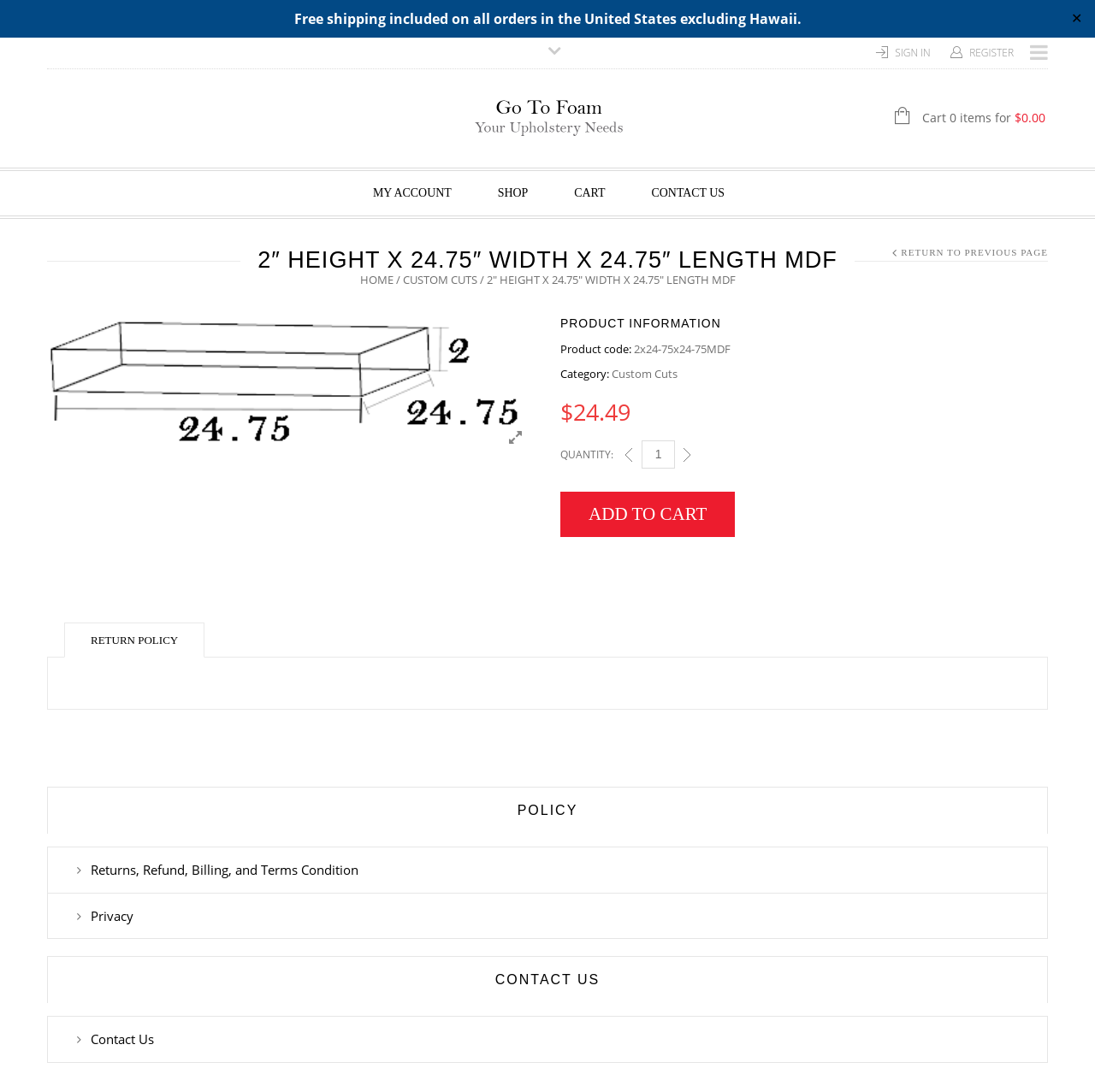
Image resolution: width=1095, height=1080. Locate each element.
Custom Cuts (440, 279)
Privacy (112, 915)
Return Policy (134, 640)
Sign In (913, 52)
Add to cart (648, 514)
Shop (513, 192)
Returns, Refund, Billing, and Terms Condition (224, 869)
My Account (412, 192)
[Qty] (658, 454)
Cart (589, 192)
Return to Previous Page (974, 252)
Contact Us (688, 192)
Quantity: (586, 454)
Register (991, 52)
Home (377, 279)
